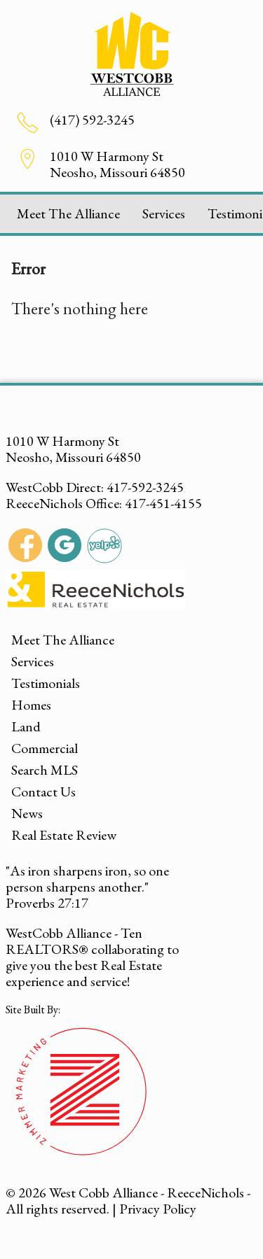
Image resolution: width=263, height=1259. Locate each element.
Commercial (44, 748)
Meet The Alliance (68, 213)
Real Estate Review (63, 835)
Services (163, 213)
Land (26, 726)
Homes (31, 705)
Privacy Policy (157, 1209)
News (27, 813)
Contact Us (43, 791)
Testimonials (45, 683)
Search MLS (44, 770)
